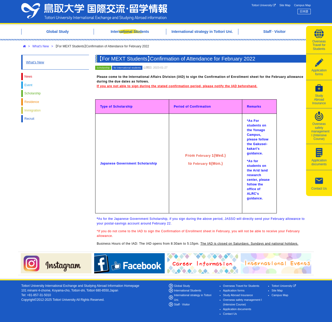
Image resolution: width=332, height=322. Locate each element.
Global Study (182, 285)
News (28, 76)
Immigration (32, 110)
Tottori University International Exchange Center (94, 11)
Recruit (29, 119)
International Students (187, 290)
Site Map (284, 5)
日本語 (304, 11)
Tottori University (263, 5)
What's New (40, 46)
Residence (31, 102)
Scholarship (32, 93)
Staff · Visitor (182, 304)
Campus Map (302, 5)
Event (28, 85)
